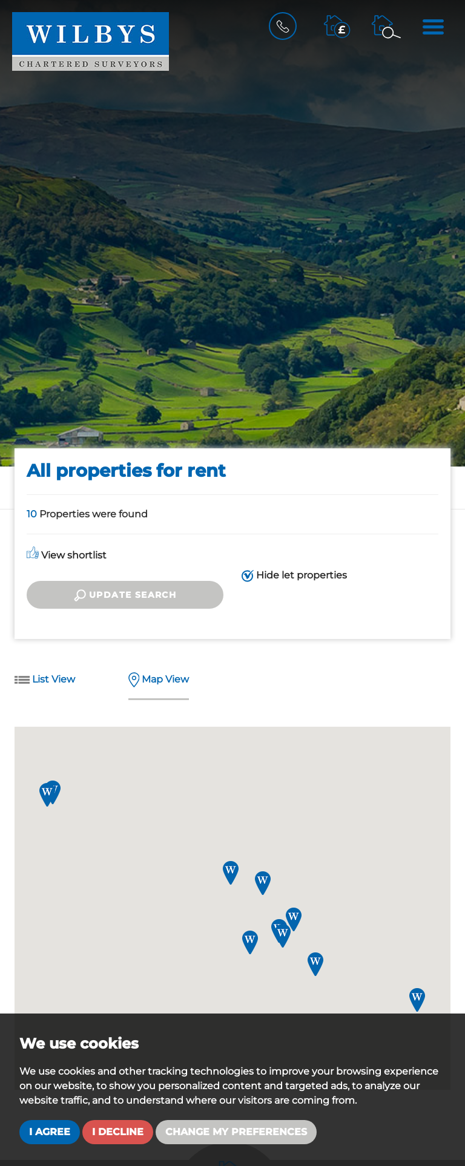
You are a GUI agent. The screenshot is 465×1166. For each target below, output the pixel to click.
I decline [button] (117, 1132)
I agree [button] (49, 1132)
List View (45, 680)
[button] (417, 999)
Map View (159, 680)
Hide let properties (294, 575)
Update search (125, 595)
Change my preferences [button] (236, 1132)
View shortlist (67, 555)
